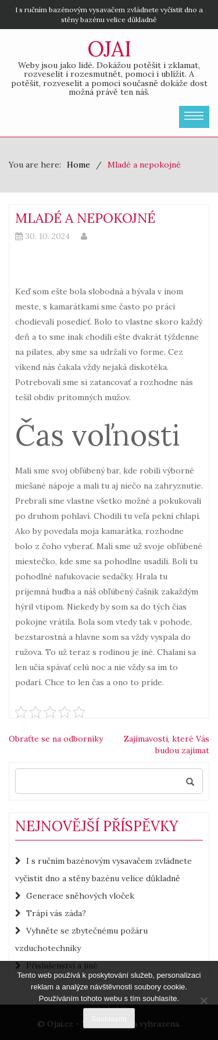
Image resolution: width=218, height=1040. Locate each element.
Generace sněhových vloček (80, 896)
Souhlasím (109, 1018)
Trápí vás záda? (56, 913)
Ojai (109, 48)
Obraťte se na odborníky (56, 738)
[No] (203, 1000)
